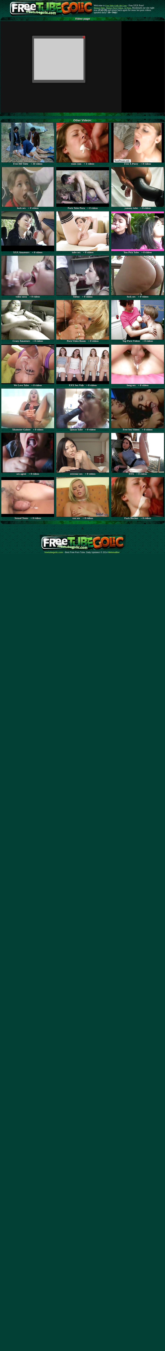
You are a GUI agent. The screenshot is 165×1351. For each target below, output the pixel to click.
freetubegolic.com (54, 552)
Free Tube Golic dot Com (116, 5)
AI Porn (127, 8)
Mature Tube (99, 8)
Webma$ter (114, 552)
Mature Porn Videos (114, 8)
